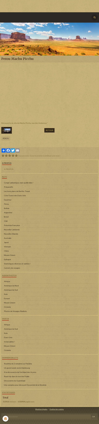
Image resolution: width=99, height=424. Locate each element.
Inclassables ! (9, 342)
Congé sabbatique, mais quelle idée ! (18, 183)
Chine (6, 251)
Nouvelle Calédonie (12, 229)
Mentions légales (41, 409)
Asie (6, 294)
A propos (8, 169)
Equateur (7, 200)
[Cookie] (5, 419)
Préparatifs (8, 187)
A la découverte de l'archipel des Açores (20, 372)
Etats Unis (8, 337)
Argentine (8, 212)
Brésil (6, 217)
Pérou (6, 138)
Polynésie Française (12, 225)
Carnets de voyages (12, 268)
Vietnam (7, 247)
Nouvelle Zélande (11, 234)
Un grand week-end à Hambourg (17, 368)
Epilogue (7, 259)
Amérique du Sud (11, 290)
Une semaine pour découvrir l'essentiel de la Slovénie (25, 385)
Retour (49, 130)
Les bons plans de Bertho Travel (17, 191)
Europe (7, 298)
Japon (6, 242)
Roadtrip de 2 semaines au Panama (18, 364)
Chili (5, 221)
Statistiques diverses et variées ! (17, 264)
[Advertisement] (47, 6)
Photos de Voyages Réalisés (15, 311)
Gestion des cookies (57, 409)
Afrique (7, 281)
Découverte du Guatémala (14, 381)
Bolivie (6, 208)
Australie (7, 238)
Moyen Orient (9, 255)
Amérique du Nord (11, 286)
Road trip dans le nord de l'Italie (16, 376)
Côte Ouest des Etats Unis (15, 195)
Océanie (7, 307)
